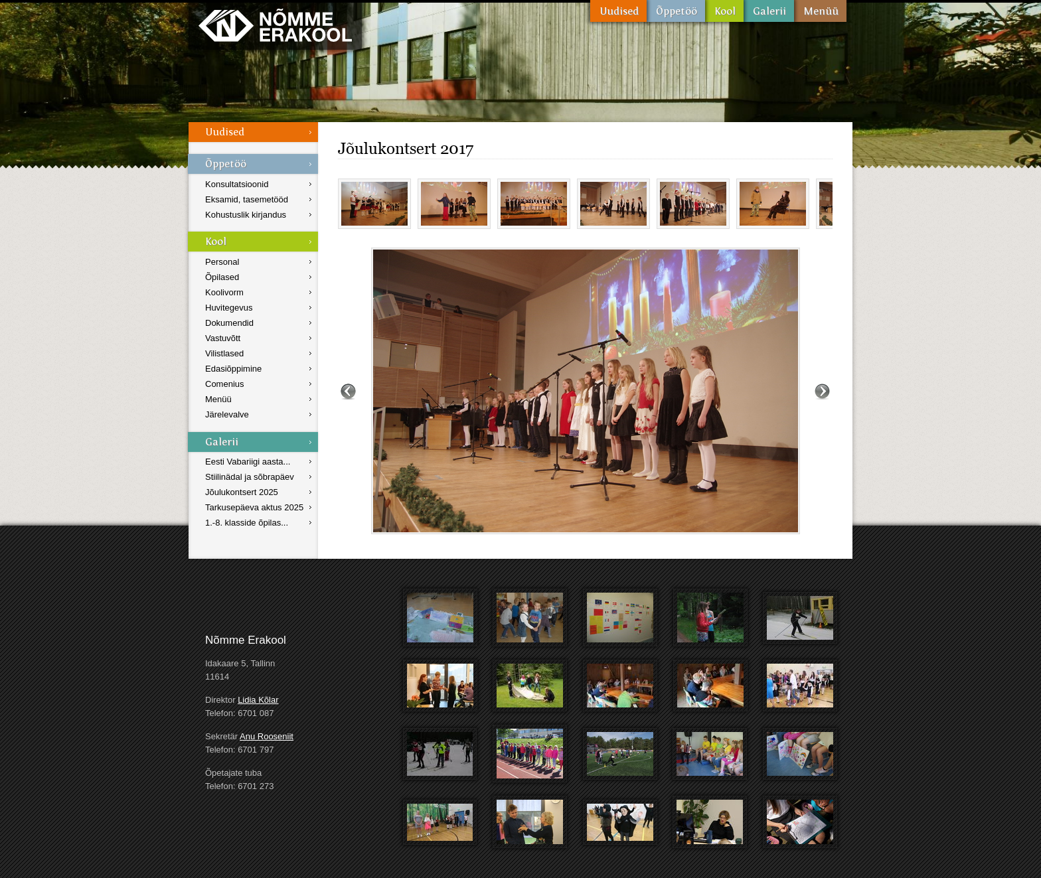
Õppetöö (676, 11)
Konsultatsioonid (236, 184)
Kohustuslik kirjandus (245, 215)
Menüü (820, 11)
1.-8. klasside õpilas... (246, 523)
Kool (724, 11)
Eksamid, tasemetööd (246, 199)
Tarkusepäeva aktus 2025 (254, 507)
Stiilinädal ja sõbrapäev (249, 477)
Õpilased (222, 277)
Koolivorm (224, 292)
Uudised (618, 11)
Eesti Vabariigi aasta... (247, 462)
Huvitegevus (229, 308)
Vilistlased (224, 353)
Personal (222, 262)
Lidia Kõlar (258, 700)
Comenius (224, 384)
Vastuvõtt (222, 338)
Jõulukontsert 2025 (241, 492)
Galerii (769, 11)
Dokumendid (229, 323)
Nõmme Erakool (275, 25)
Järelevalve (227, 414)
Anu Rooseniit (266, 736)
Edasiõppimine (233, 369)
